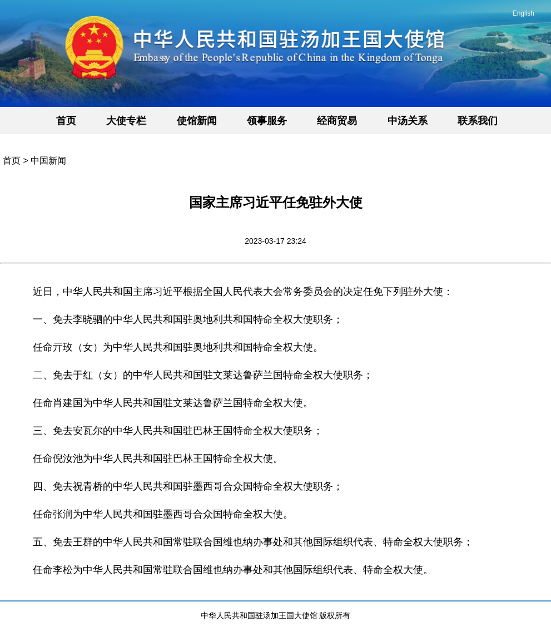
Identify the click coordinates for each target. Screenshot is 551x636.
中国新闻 (48, 160)
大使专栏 (126, 120)
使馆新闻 (197, 120)
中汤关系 (408, 120)
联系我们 (478, 120)
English (523, 13)
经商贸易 (337, 120)
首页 (66, 120)
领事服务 (267, 120)
